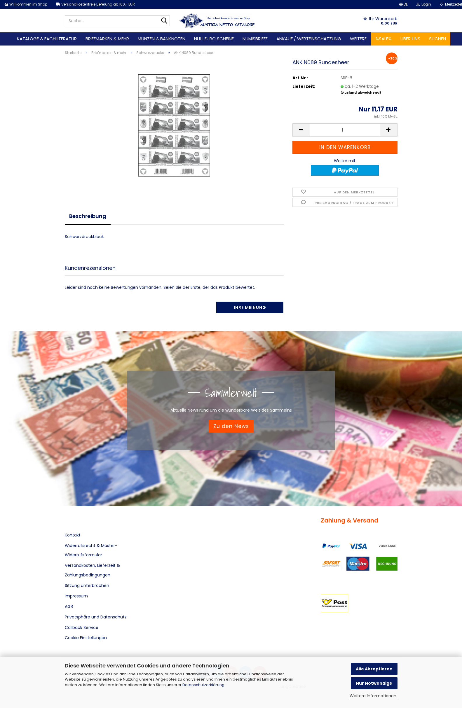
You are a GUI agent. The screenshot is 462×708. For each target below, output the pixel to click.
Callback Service (81, 627)
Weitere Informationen (373, 696)
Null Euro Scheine (214, 39)
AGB (69, 606)
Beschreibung (87, 216)
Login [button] (423, 4)
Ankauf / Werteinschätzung (308, 39)
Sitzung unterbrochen (87, 585)
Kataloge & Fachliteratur (47, 39)
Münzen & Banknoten (161, 39)
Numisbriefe (255, 39)
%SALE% (383, 39)
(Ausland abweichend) (361, 92)
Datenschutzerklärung (203, 685)
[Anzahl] (345, 130)
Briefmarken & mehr (107, 39)
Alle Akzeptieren (374, 669)
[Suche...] (164, 21)
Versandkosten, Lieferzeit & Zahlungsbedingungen (92, 570)
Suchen (437, 39)
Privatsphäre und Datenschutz (96, 617)
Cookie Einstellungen (86, 638)
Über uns (410, 39)
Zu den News (231, 426)
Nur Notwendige (374, 683)
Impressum (76, 596)
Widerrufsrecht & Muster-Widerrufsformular (91, 550)
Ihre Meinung (250, 307)
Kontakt (73, 535)
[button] (403, 4)
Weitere (358, 39)
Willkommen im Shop (25, 4)
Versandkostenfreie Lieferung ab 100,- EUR (95, 4)
